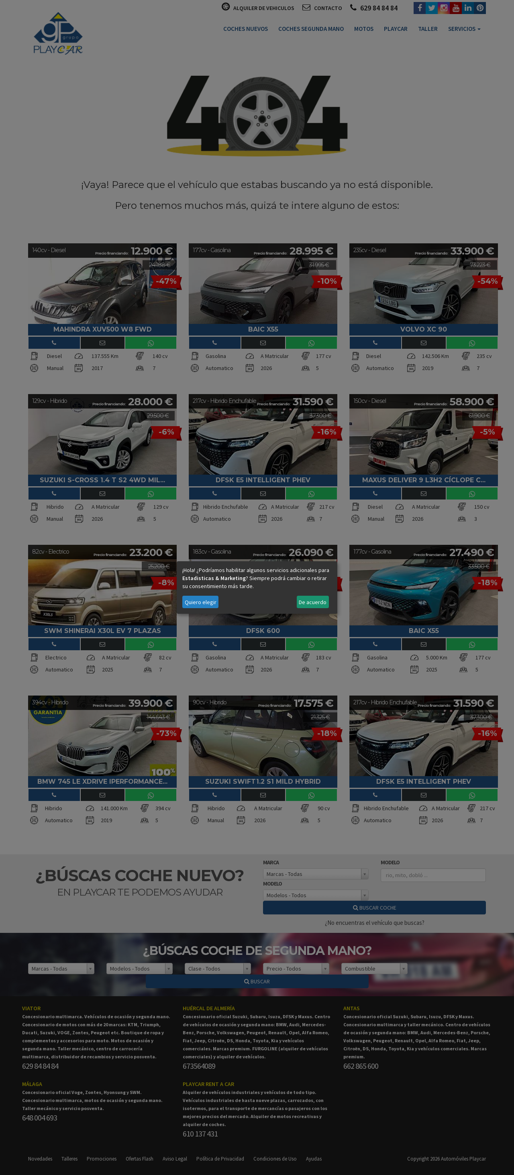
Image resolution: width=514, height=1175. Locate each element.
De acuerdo (312, 602)
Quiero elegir (200, 602)
